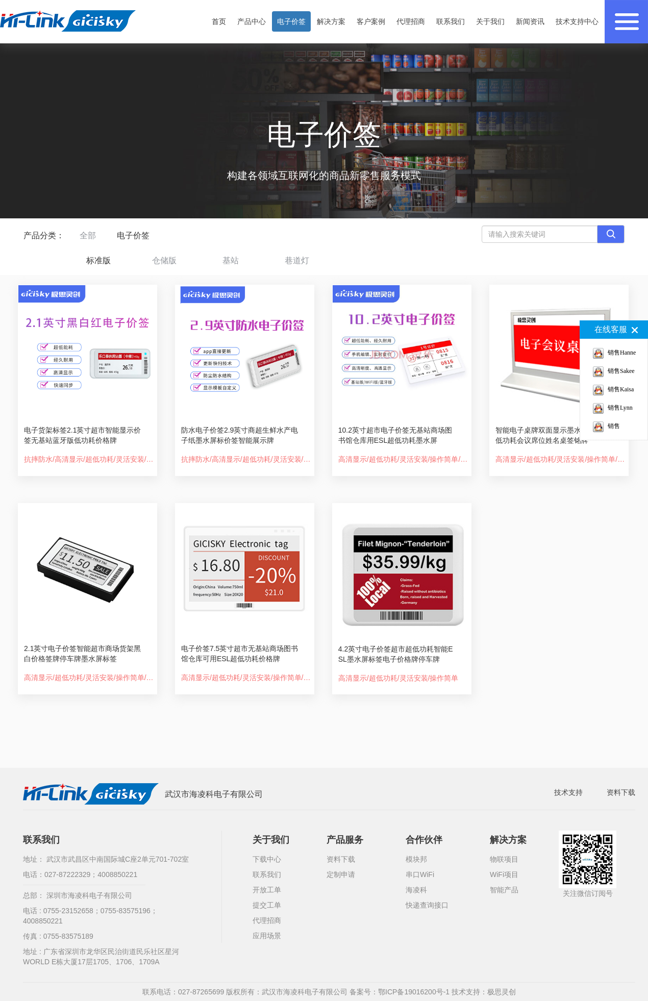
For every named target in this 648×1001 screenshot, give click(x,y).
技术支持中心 (577, 21)
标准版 (98, 260)
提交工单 (267, 905)
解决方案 (331, 21)
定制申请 (341, 874)
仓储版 (164, 260)
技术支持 (568, 792)
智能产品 (504, 890)
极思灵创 (501, 992)
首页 (219, 21)
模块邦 (416, 859)
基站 (230, 260)
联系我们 (450, 21)
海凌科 (416, 890)
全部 (88, 235)
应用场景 (267, 936)
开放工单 (267, 890)
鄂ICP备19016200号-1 (414, 992)
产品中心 (251, 21)
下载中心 (267, 859)
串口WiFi (420, 874)
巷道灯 (297, 260)
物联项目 (504, 859)
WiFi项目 (504, 874)
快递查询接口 (427, 905)
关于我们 (490, 21)
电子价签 (291, 21)
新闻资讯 (530, 21)
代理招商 (410, 21)
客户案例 (371, 21)
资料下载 (621, 792)
